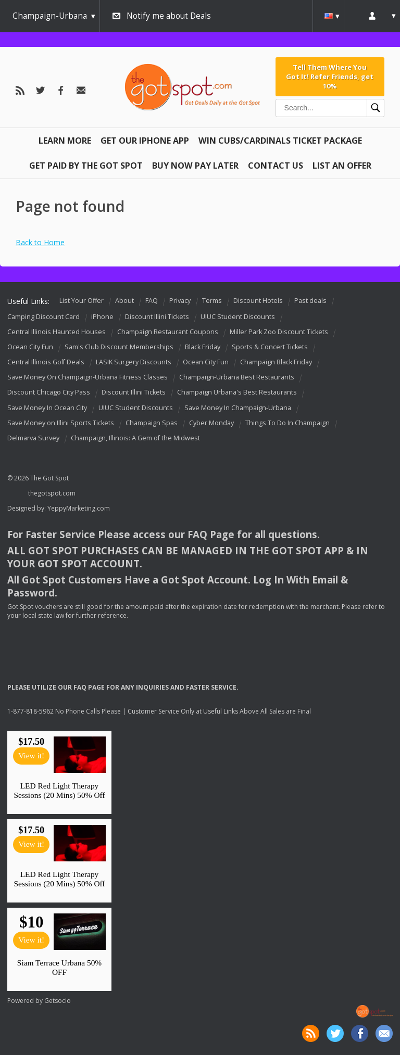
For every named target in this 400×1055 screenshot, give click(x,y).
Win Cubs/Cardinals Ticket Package (280, 140)
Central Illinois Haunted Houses (56, 331)
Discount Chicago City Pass (48, 392)
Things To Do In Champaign (287, 422)
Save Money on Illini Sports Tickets (60, 422)
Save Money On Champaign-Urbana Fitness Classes (87, 377)
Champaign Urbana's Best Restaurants (237, 392)
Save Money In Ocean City (47, 407)
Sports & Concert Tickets (270, 346)
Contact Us (275, 165)
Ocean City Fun (30, 346)
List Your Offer (81, 300)
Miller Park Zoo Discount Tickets (279, 331)
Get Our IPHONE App (145, 140)
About (124, 300)
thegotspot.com (52, 493)
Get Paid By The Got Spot (86, 165)
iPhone (102, 316)
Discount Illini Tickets (157, 316)
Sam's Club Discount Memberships (119, 346)
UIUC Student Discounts (238, 316)
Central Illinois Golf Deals (45, 362)
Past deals (310, 300)
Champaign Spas (152, 422)
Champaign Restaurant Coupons (167, 331)
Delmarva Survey (33, 438)
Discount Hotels (258, 300)
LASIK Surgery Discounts (133, 362)
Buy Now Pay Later (195, 165)
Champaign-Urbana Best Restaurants (236, 377)
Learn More (65, 140)
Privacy (180, 300)
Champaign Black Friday (276, 362)
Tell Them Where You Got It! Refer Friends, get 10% (329, 76)
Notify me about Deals (169, 15)
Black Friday (202, 346)
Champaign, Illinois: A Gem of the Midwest (135, 438)
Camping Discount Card (43, 316)
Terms (212, 300)
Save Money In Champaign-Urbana (237, 407)
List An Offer (341, 165)
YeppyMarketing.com (78, 508)
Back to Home (40, 242)
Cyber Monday (211, 422)
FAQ (151, 300)
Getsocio (57, 1000)
